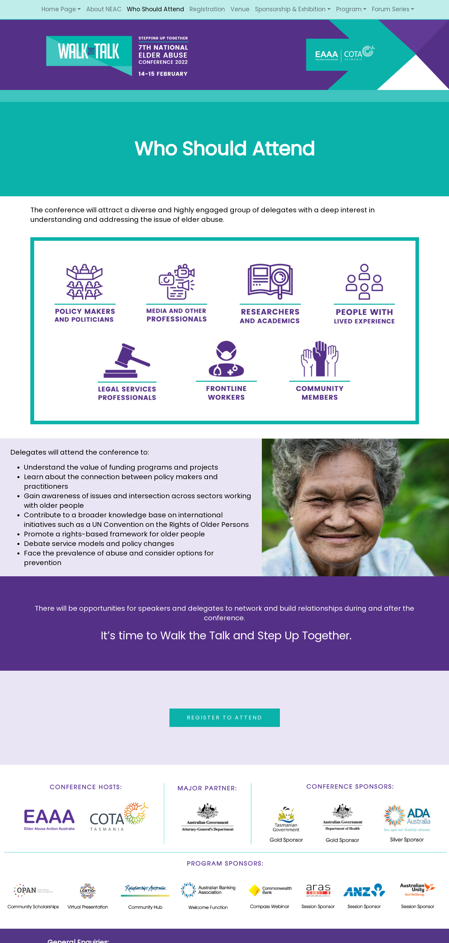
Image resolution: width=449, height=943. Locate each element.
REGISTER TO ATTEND (225, 717)
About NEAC (103, 9)
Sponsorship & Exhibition (290, 9)
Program (349, 9)
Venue (240, 9)
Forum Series (390, 9)
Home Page (59, 9)
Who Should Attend (155, 9)
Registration (207, 9)
